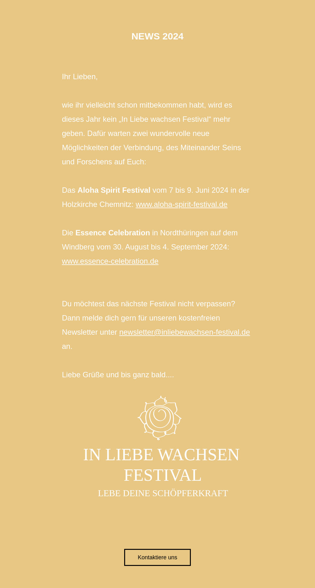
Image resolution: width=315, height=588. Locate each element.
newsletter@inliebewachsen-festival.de (184, 332)
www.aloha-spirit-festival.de (181, 204)
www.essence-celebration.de (110, 261)
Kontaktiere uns (157, 557)
